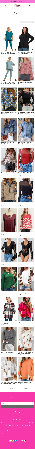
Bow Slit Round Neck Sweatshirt (25, 382)
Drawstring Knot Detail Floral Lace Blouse (25, 83)
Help (17, 434)
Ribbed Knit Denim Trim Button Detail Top (9, 203)
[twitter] (19, 412)
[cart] (32, 5)
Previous (10, 388)
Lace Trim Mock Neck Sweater (7, 352)
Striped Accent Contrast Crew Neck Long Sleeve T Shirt (8, 293)
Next (25, 388)
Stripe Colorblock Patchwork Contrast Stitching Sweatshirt (24, 293)
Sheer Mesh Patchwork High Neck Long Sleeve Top (25, 173)
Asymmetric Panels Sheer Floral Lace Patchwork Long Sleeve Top (26, 113)
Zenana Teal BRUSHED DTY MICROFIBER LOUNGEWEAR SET (8, 53)
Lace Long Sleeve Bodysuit (7, 263)
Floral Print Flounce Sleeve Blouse (8, 172)
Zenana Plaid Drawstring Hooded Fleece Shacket (8, 323)
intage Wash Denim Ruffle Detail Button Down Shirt (8, 143)
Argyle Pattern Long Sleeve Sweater (25, 322)
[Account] (30, 5)
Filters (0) (4, 22)
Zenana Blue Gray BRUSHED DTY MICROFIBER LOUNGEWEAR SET (8, 83)
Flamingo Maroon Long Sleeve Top (8, 232)
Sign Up (17, 406)
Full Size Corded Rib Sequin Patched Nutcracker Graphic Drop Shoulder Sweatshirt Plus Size (9, 383)
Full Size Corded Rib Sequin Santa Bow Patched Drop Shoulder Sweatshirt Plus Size (25, 353)
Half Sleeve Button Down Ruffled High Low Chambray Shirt (25, 143)
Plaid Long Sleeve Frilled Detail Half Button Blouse (8, 113)
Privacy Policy (17, 446)
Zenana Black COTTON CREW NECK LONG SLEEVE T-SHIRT (25, 53)
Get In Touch (17, 430)
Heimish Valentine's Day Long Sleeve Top (26, 233)
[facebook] (15, 412)
